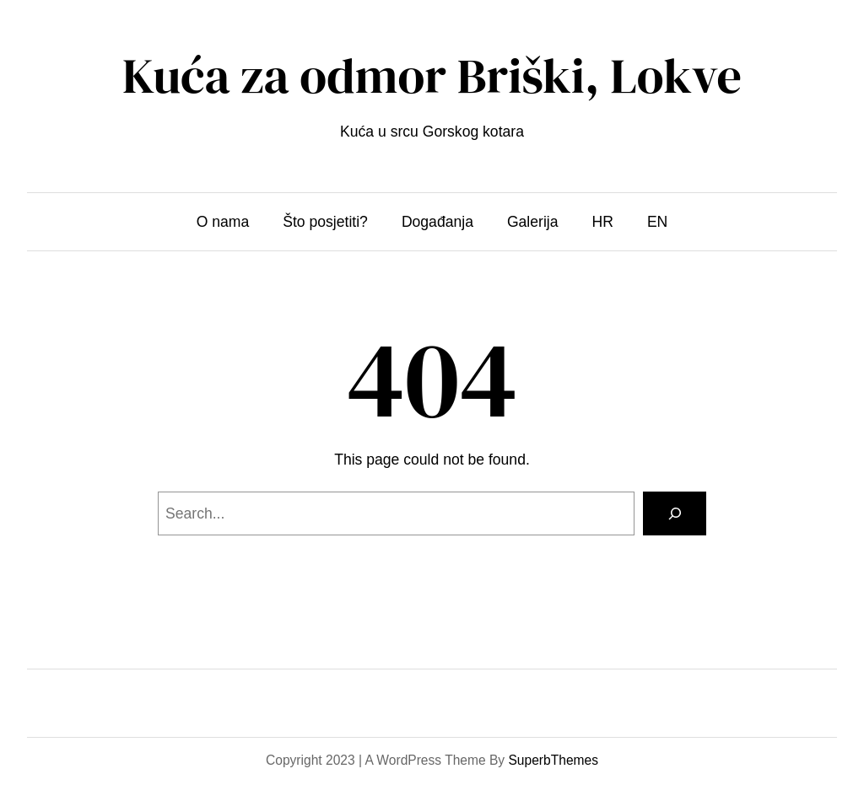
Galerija (533, 221)
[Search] (674, 513)
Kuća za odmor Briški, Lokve (432, 76)
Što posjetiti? (325, 221)
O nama (223, 221)
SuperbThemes (553, 760)
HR (602, 221)
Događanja (437, 221)
